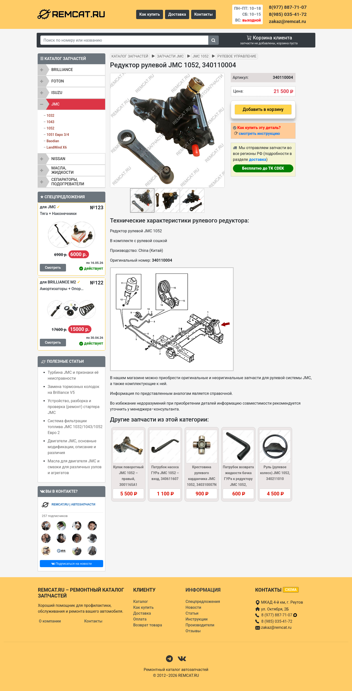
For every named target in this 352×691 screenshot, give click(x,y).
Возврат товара (147, 625)
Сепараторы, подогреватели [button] (67, 181)
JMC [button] (55, 104)
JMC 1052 (201, 56)
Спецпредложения (203, 601)
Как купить (149, 14)
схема (291, 590)
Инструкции (197, 619)
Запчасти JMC (170, 56)
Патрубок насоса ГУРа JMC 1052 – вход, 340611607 (165, 473)
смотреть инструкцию (259, 133)
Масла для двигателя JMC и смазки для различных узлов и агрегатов (74, 467)
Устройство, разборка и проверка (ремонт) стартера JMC (73, 406)
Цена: (238, 91)
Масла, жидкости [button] (62, 170)
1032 (50, 115)
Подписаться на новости (71, 563)
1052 (50, 128)
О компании (50, 621)
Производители (200, 625)
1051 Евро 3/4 (57, 135)
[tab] (71, 69)
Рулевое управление (236, 56)
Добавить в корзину (263, 109)
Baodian (52, 141)
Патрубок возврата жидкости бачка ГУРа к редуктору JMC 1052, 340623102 (238, 478)
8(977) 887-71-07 (288, 7)
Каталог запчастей (129, 56)
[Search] (124, 40)
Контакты (203, 14)
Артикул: (239, 77)
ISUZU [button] (56, 92)
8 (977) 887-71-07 (279, 615)
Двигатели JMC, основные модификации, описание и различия (72, 447)
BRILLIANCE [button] (62, 69)
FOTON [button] (57, 81)
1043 (50, 122)
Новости (193, 607)
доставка (257, 159)
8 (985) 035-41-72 (276, 621)
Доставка (177, 14)
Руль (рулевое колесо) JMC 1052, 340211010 (275, 473)
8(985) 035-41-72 (288, 14)
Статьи (192, 613)
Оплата (139, 619)
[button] (220, 130)
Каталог (140, 601)
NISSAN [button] (58, 158)
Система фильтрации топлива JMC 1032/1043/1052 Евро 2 (75, 427)
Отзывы (193, 631)
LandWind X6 (56, 147)
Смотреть (53, 267)
